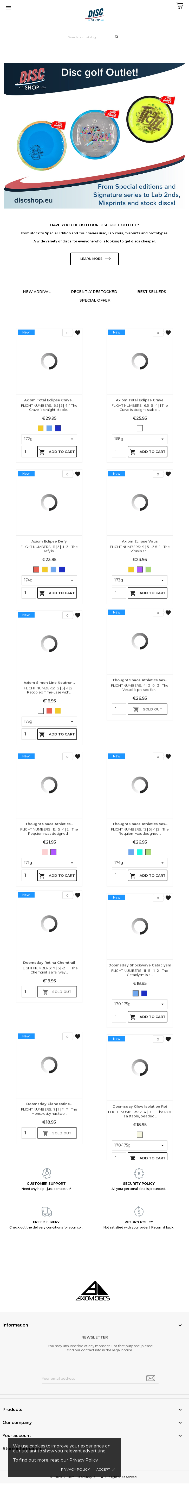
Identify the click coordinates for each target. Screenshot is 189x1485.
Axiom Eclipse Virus (140, 626)
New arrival (37, 293)
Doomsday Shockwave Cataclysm (139, 1049)
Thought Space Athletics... (49, 908)
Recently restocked (94, 293)
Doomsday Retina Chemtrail (49, 1033)
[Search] (94, 37)
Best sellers (151, 293)
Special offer (95, 301)
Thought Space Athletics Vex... (139, 750)
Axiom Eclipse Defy (49, 626)
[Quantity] (29, 536)
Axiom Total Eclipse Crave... (49, 484)
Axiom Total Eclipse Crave (140, 484)
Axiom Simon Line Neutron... (49, 767)
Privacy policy (75, 1469)
